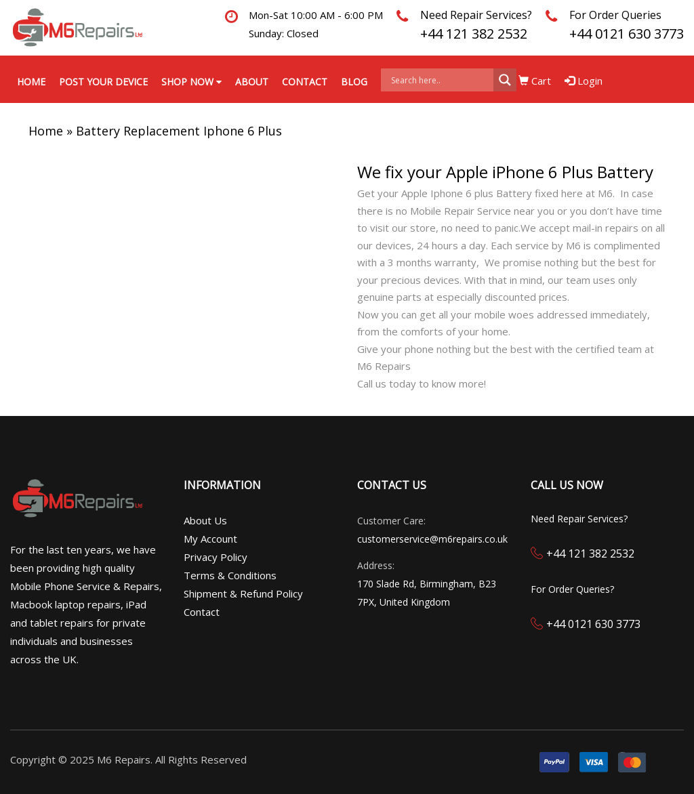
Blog (354, 81)
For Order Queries (615, 14)
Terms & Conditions (230, 575)
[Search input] (440, 79)
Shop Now (191, 81)
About (251, 81)
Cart (534, 80)
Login (584, 80)
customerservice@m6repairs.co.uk (432, 538)
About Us (205, 520)
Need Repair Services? (476, 14)
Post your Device (103, 81)
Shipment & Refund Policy (243, 593)
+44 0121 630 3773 (626, 33)
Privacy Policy (215, 557)
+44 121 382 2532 (473, 33)
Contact (304, 81)
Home (31, 81)
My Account (210, 538)
